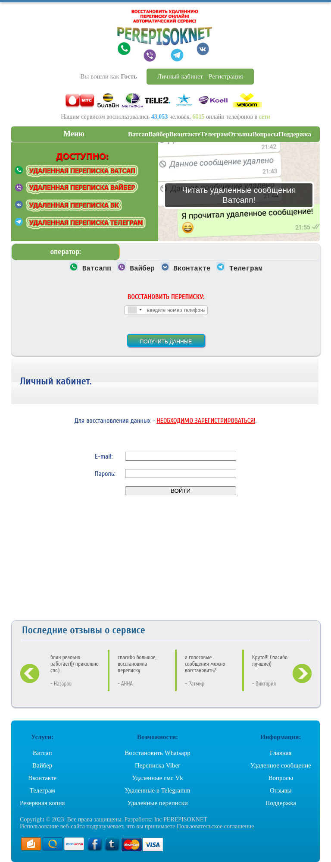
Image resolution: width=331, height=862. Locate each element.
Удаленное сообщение (280, 765)
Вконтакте (42, 777)
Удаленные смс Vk (157, 777)
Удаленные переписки (157, 802)
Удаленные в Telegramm (157, 790)
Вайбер (42, 765)
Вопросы (280, 777)
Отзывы (281, 790)
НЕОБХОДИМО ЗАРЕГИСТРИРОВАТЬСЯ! (205, 421)
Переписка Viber (157, 765)
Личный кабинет (180, 76)
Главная (280, 752)
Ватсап (42, 752)
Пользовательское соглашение (215, 826)
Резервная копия (42, 802)
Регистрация (226, 76)
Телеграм (42, 790)
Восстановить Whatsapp (157, 752)
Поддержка (280, 802)
